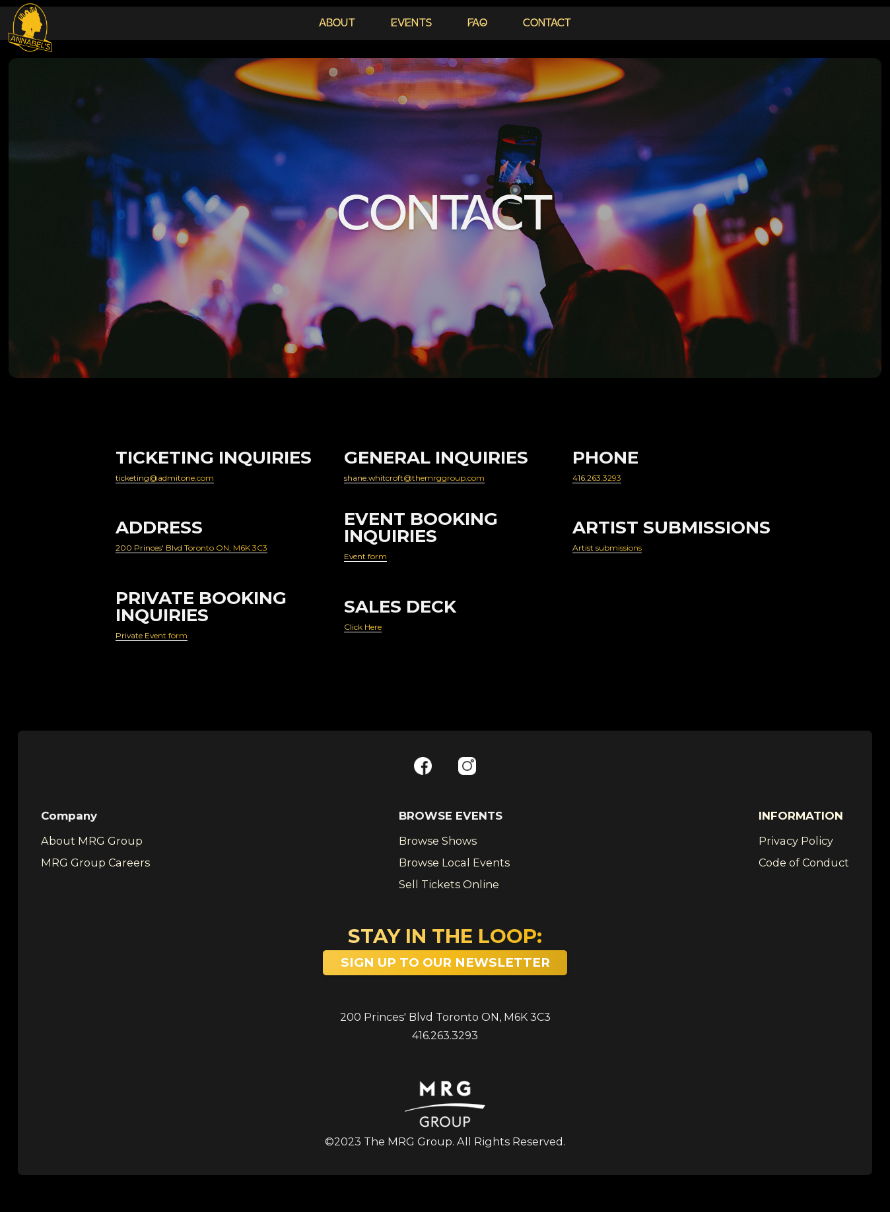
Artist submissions (625, 552)
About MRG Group (92, 851)
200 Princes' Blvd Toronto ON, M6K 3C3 (445, 1027)
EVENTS (411, 23)
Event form (375, 561)
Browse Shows (438, 851)
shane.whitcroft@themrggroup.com (448, 478)
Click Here (372, 635)
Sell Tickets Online (449, 895)
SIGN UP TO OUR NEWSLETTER (445, 973)
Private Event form (168, 643)
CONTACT (547, 23)
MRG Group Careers (95, 873)
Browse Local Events (454, 873)
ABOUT (337, 23)
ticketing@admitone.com (189, 478)
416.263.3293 (607, 478)
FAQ (477, 23)
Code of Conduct (804, 873)
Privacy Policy (796, 851)
